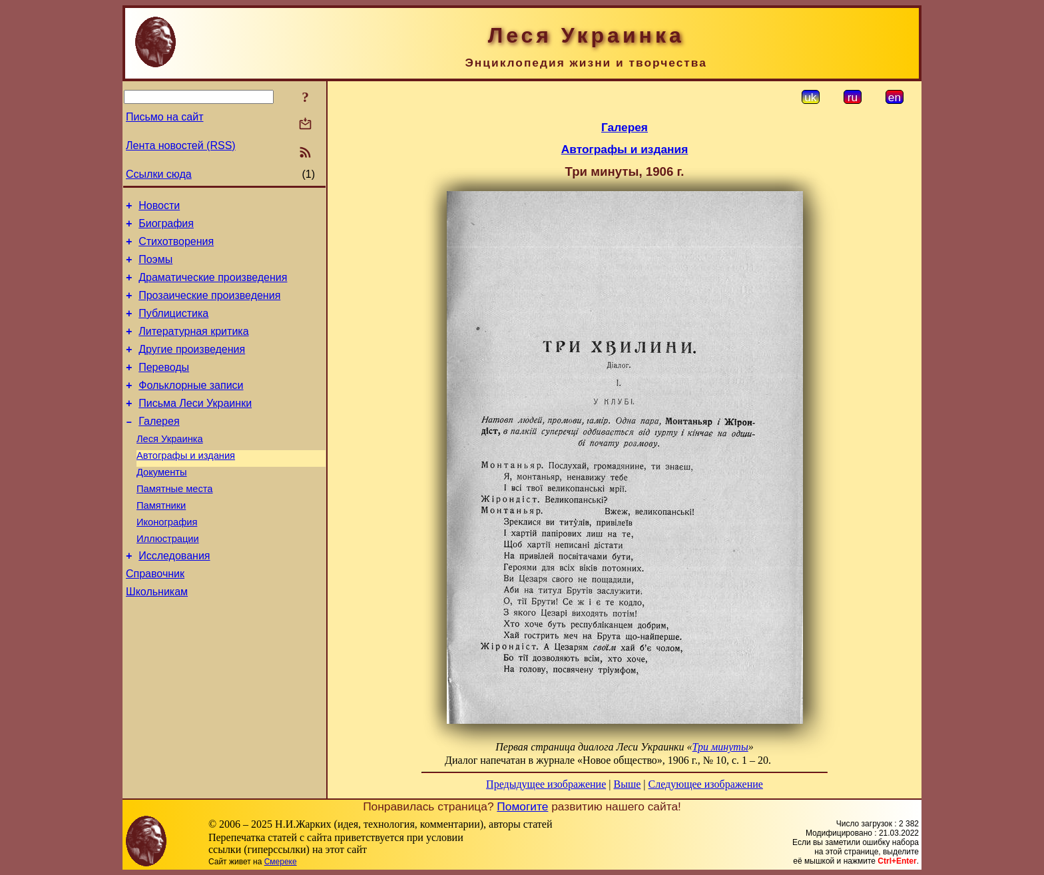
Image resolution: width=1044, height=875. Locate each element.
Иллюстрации (167, 578)
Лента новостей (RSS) (181, 145)
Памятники (161, 541)
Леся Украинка (169, 466)
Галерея (158, 447)
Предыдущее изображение (546, 784)
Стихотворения (176, 247)
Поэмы (155, 267)
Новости (159, 207)
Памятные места (174, 522)
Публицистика (173, 327)
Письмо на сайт (164, 117)
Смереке (280, 861)
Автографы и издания (185, 485)
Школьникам (157, 637)
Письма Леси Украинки (195, 427)
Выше (627, 784)
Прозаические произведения (209, 307)
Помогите (522, 806)
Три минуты (720, 746)
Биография (166, 227)
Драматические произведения (212, 287)
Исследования (174, 597)
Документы (161, 504)
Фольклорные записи (190, 407)
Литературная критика (193, 347)
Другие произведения (191, 367)
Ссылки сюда (159, 174)
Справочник (155, 617)
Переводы (163, 387)
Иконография (166, 560)
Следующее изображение (706, 784)
